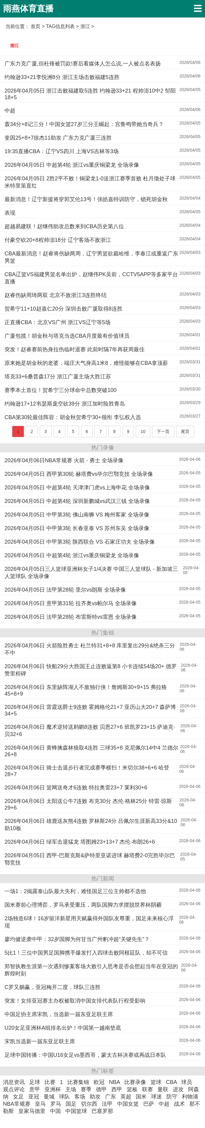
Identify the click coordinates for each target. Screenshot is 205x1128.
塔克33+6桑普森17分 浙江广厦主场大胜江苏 (58, 377)
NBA (114, 1082)
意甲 (34, 1089)
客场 (79, 1097)
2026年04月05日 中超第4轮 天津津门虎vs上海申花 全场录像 (77, 488)
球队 (64, 1097)
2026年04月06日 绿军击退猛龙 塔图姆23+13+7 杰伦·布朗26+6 (80, 842)
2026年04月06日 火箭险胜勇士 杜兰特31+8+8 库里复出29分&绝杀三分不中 (90, 649)
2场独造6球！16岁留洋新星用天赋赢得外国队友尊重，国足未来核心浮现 (89, 922)
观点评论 (14, 1089)
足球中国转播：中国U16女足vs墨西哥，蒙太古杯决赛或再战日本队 (85, 1055)
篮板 (132, 1089)
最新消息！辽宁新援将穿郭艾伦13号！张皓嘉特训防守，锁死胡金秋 (86, 199)
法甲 (107, 1104)
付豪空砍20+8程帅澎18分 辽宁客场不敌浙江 (58, 240)
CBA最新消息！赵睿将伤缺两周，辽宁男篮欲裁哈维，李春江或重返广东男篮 (91, 257)
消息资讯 (14, 1082)
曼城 (49, 1097)
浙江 (14, 45)
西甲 (116, 1089)
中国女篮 (128, 1104)
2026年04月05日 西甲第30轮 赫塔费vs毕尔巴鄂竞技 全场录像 (79, 474)
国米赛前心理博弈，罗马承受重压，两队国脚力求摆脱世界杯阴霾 (83, 905)
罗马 (55, 1104)
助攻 (95, 1097)
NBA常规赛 (16, 1104)
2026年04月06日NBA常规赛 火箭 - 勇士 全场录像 (64, 460)
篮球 (156, 1082)
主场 (70, 1089)
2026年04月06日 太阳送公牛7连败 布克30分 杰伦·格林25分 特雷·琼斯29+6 (88, 804)
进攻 (178, 1089)
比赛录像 (135, 1082)
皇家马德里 (31, 1111)
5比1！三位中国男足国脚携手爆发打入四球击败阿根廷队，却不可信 (86, 953)
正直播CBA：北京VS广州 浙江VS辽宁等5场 (57, 322)
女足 (18, 1097)
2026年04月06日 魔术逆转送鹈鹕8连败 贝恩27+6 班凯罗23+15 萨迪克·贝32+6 (90, 730)
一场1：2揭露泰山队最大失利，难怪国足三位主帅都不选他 (75, 891)
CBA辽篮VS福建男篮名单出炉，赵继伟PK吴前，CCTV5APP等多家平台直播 (91, 278)
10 (143, 431)
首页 (35, 26)
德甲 (101, 1089)
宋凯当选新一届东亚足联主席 (40, 1041)
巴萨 (148, 1104)
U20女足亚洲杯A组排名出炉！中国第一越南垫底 (63, 1028)
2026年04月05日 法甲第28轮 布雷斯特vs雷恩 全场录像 (71, 617)
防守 (171, 1097)
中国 (55, 1111)
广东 (110, 1097)
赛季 (86, 1089)
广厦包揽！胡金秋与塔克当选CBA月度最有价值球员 (67, 336)
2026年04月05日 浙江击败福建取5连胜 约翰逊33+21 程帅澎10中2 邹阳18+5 (90, 94)
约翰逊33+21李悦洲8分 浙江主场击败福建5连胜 (62, 77)
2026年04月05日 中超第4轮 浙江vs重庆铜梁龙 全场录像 (72, 165)
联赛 (147, 1089)
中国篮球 (76, 1111)
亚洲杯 (53, 1089)
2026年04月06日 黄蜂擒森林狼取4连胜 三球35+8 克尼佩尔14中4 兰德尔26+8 (91, 751)
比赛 (50, 1082)
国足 (71, 1104)
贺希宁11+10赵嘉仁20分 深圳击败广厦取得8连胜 (64, 309)
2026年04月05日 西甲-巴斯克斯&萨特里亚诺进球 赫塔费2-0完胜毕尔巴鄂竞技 (90, 859)
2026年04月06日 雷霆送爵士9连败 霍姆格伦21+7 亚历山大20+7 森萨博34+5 (90, 710)
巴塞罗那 (102, 1111)
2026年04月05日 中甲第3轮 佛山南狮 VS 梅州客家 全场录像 (77, 515)
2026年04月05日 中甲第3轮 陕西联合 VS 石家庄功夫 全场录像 (80, 542)
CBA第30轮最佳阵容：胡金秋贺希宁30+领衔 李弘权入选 (73, 417)
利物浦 (190, 1097)
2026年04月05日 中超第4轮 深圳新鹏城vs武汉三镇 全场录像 (77, 501)
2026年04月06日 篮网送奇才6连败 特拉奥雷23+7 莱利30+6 (76, 788)
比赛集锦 (78, 1082)
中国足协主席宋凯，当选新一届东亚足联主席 (59, 1014)
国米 (141, 1097)
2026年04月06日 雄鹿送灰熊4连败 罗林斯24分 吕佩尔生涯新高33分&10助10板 (91, 824)
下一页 (163, 431)
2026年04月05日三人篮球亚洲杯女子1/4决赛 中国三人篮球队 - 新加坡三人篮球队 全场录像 (91, 572)
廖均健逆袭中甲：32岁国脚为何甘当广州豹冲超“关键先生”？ (77, 939)
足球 (34, 1082)
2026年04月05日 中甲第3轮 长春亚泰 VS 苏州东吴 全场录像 (77, 528)
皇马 (40, 1104)
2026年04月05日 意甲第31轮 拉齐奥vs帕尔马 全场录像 (71, 603)
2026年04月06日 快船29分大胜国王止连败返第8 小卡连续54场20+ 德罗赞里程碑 (91, 670)
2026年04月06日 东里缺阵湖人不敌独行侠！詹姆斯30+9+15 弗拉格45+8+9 (86, 690)
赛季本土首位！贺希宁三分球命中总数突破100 (60, 390)
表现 (10, 213)
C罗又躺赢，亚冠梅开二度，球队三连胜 (53, 987)
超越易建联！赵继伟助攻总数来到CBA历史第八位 (64, 226)
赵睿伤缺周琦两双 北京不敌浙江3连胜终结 (56, 295)
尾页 (185, 431)
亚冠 (33, 1097)
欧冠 (99, 1082)
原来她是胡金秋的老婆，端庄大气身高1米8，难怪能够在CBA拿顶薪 (86, 363)
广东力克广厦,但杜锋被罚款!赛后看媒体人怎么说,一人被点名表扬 (83, 64)
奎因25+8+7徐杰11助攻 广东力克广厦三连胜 (58, 138)
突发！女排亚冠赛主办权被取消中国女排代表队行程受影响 (75, 1001)
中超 (10, 111)
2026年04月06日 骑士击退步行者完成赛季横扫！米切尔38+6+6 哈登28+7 (87, 771)
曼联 (162, 1089)
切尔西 (89, 1104)
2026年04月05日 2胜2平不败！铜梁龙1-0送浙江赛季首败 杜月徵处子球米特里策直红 (90, 182)
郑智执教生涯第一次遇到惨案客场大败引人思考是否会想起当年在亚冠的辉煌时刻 (91, 970)
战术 (179, 1104)
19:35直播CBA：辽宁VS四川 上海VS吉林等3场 (62, 151)
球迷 (156, 1097)
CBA (171, 1082)
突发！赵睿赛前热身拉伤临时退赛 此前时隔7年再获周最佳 (74, 349)
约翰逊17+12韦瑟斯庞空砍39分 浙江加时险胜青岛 (65, 404)
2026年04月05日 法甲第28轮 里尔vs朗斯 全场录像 (65, 590)
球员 (186, 1082)
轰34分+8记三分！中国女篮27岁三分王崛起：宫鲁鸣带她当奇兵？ (84, 124)
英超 (125, 1097)
